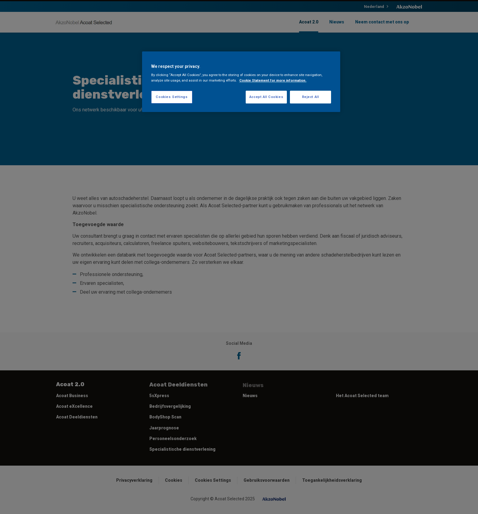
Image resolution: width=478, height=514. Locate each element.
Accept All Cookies (266, 97)
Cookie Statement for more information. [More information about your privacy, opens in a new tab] (272, 80)
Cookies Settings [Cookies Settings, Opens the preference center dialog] (171, 97)
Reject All (310, 97)
